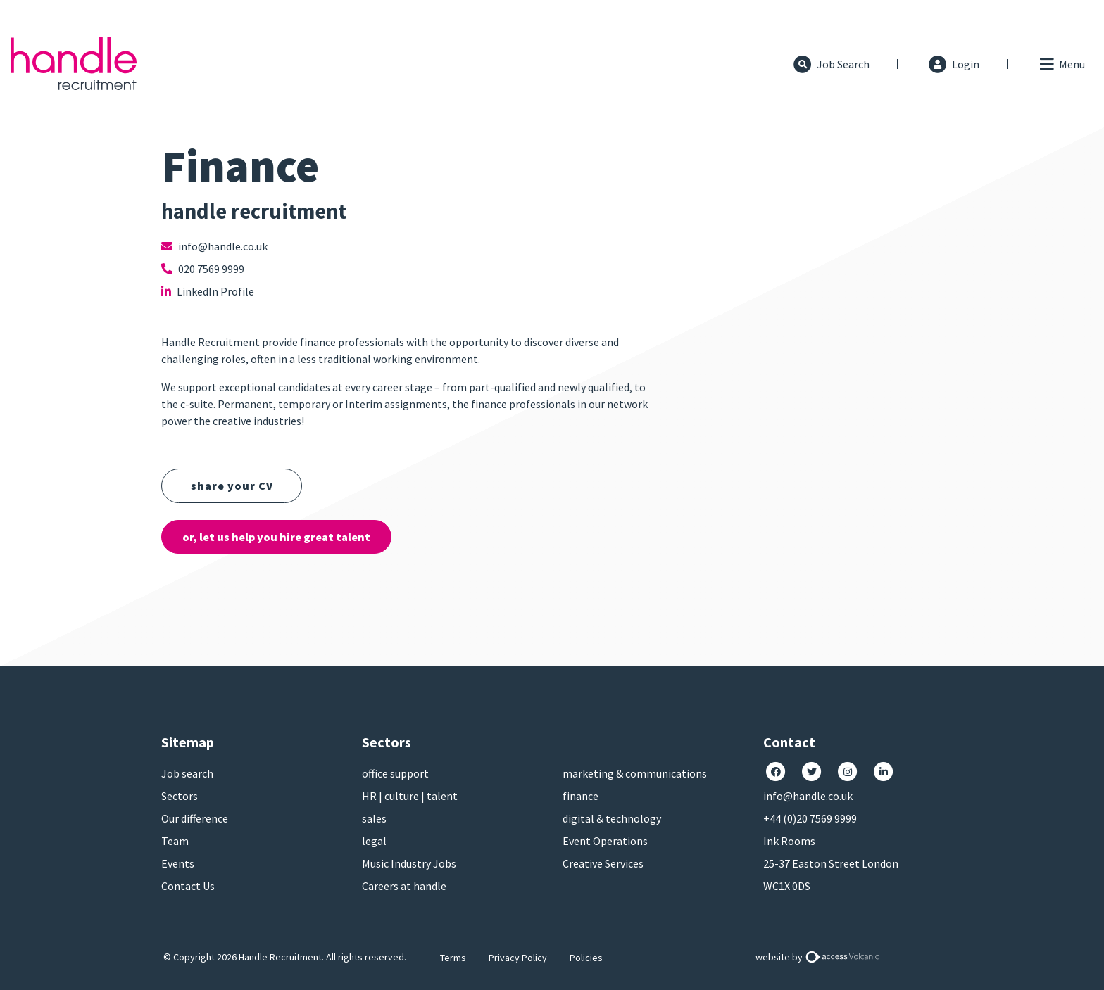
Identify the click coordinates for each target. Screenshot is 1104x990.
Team (175, 841)
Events (177, 863)
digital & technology (612, 818)
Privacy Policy (518, 957)
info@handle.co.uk (214, 246)
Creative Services (603, 863)
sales (374, 818)
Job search (187, 773)
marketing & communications (635, 773)
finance (580, 796)
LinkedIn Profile (207, 291)
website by (819, 957)
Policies (586, 957)
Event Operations (605, 841)
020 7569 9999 (202, 269)
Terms (453, 957)
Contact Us (188, 886)
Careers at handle (404, 886)
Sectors (179, 796)
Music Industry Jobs (409, 863)
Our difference (194, 818)
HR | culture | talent (410, 796)
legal (374, 841)
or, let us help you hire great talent (276, 537)
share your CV (232, 485)
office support (395, 773)
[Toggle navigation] (1061, 64)
